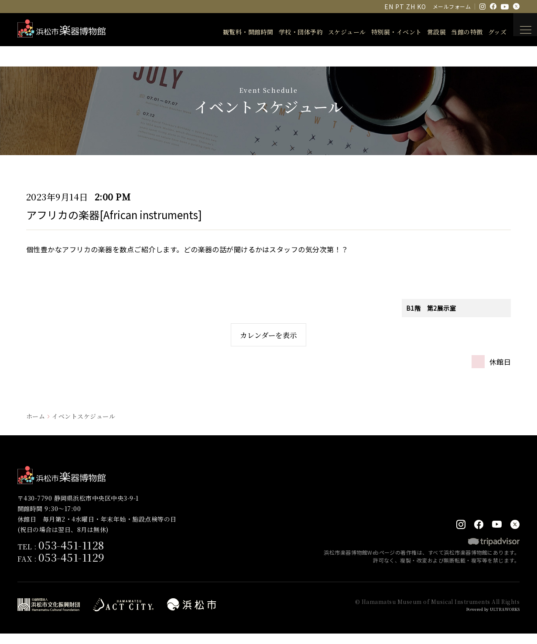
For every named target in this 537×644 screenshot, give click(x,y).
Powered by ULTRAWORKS (487, 619)
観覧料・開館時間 (238, 31)
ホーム (35, 426)
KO (421, 6)
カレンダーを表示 (268, 339)
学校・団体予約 (291, 31)
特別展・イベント (386, 31)
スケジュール (337, 31)
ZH (410, 6)
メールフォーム (452, 6)
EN (388, 6)
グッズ (487, 31)
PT (399, 6)
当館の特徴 (456, 31)
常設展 (426, 31)
